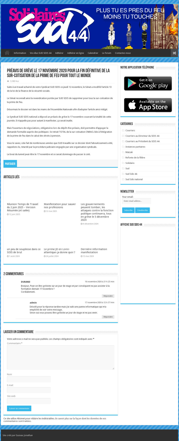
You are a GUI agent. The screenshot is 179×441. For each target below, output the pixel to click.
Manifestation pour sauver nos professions (60, 206)
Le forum (106, 53)
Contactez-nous (123, 53)
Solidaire (130, 163)
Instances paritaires (135, 146)
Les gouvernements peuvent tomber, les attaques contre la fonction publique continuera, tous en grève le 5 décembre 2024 (97, 212)
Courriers (130, 130)
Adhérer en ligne (75, 53)
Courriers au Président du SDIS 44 (142, 141)
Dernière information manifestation (94, 251)
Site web (11, 396)
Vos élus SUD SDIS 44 (40, 53)
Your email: (127, 197)
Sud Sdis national (134, 179)
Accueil (7, 52)
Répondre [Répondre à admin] (108, 317)
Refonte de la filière (135, 157)
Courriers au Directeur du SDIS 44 (142, 136)
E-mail (10, 385)
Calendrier (93, 53)
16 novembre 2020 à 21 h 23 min (99, 282)
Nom (9, 374)
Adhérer (59, 53)
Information (20, 53)
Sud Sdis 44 (131, 174)
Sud (127, 168)
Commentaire (14, 343)
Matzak (129, 152)
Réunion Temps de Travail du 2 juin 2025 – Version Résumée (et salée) (22, 207)
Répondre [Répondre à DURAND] (108, 296)
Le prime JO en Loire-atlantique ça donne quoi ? (59, 251)
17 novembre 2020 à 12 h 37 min (99, 302)
